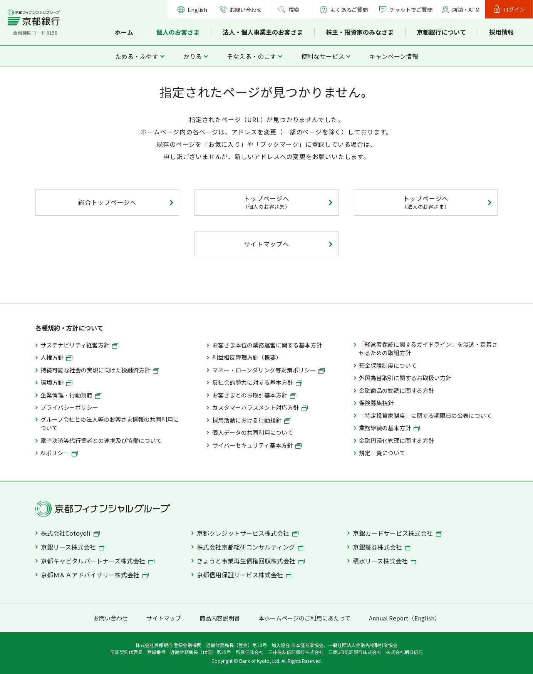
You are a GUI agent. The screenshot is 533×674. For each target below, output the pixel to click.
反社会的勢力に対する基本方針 (257, 382)
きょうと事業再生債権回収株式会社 (251, 560)
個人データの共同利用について (252, 432)
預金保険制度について (388, 365)
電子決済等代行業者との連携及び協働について (101, 440)
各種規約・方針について (69, 327)
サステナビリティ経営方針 (79, 345)
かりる (192, 56)
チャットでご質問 (410, 9)
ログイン (514, 9)
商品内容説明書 (219, 618)
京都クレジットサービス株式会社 (247, 533)
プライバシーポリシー (69, 407)
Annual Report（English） (404, 618)
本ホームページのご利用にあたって (304, 618)
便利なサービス (322, 56)
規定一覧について (382, 453)
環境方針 (56, 382)
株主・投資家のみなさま (360, 32)
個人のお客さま (177, 32)
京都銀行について (441, 32)
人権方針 (56, 357)
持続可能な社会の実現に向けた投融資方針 (99, 370)
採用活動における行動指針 (251, 420)
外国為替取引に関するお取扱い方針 (405, 378)
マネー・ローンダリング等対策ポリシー (268, 370)
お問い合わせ (246, 9)
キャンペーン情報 (393, 56)
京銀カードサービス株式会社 (397, 533)
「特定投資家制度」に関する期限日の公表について (425, 415)
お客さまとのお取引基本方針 (254, 395)
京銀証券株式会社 (382, 547)
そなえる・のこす (251, 56)
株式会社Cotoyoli (70, 533)
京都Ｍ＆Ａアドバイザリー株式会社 (95, 574)
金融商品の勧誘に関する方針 (396, 390)
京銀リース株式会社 (73, 547)
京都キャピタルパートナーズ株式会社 (97, 560)
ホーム (124, 32)
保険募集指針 (376, 403)
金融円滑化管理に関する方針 (396, 440)
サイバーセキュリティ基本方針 (257, 445)
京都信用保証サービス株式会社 (244, 574)
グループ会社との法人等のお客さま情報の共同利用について (109, 423)
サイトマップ (163, 618)
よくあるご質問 (344, 9)
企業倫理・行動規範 (70, 395)
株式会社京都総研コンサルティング (250, 547)
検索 (293, 9)
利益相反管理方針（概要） (247, 357)
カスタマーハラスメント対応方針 (260, 407)
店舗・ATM (465, 9)
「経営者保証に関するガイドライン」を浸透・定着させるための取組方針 (428, 348)
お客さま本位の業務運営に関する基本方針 (267, 345)
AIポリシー (59, 453)
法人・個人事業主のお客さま (263, 32)
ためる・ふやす (136, 56)
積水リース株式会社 (385, 560)
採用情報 (501, 32)
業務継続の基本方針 (389, 428)
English (197, 9)
